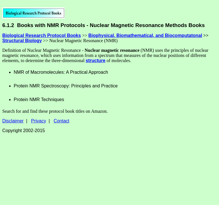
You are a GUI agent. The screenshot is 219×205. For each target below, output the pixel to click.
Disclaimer (13, 120)
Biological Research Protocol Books (41, 35)
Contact (61, 120)
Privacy (38, 120)
